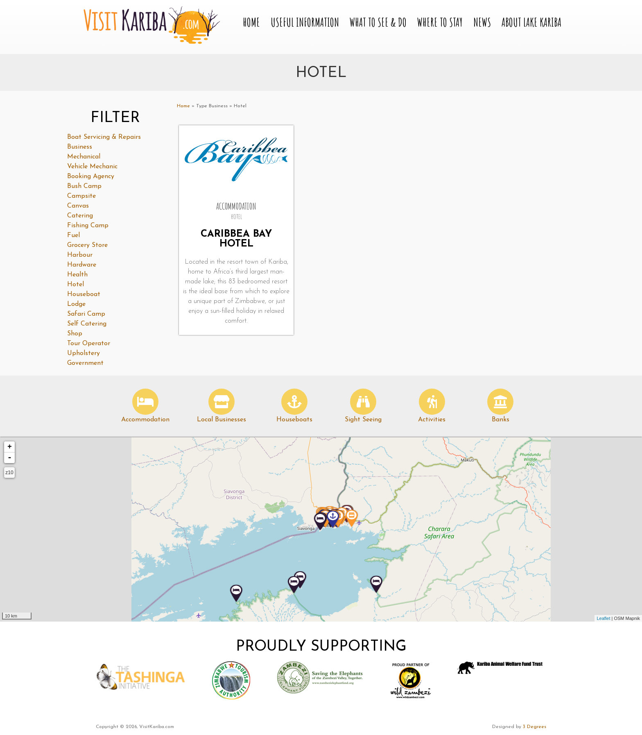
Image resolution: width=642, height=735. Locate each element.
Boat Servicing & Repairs (104, 137)
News (482, 22)
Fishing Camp (88, 225)
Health (77, 274)
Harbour (80, 255)
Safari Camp (86, 314)
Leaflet (603, 618)
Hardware (81, 265)
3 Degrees (534, 726)
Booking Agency (90, 176)
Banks (500, 419)
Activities (431, 419)
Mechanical (83, 157)
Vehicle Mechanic (92, 166)
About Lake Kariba (531, 22)
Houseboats (294, 419)
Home (251, 22)
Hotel (75, 284)
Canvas (78, 206)
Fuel (73, 235)
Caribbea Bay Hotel (236, 239)
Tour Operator (88, 343)
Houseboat (83, 294)
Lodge (76, 304)
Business (79, 147)
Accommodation (145, 419)
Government (85, 363)
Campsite (81, 196)
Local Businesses (221, 419)
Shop (74, 333)
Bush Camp (84, 186)
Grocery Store (87, 245)
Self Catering (86, 324)
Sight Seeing (363, 419)
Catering (80, 216)
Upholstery (83, 353)
